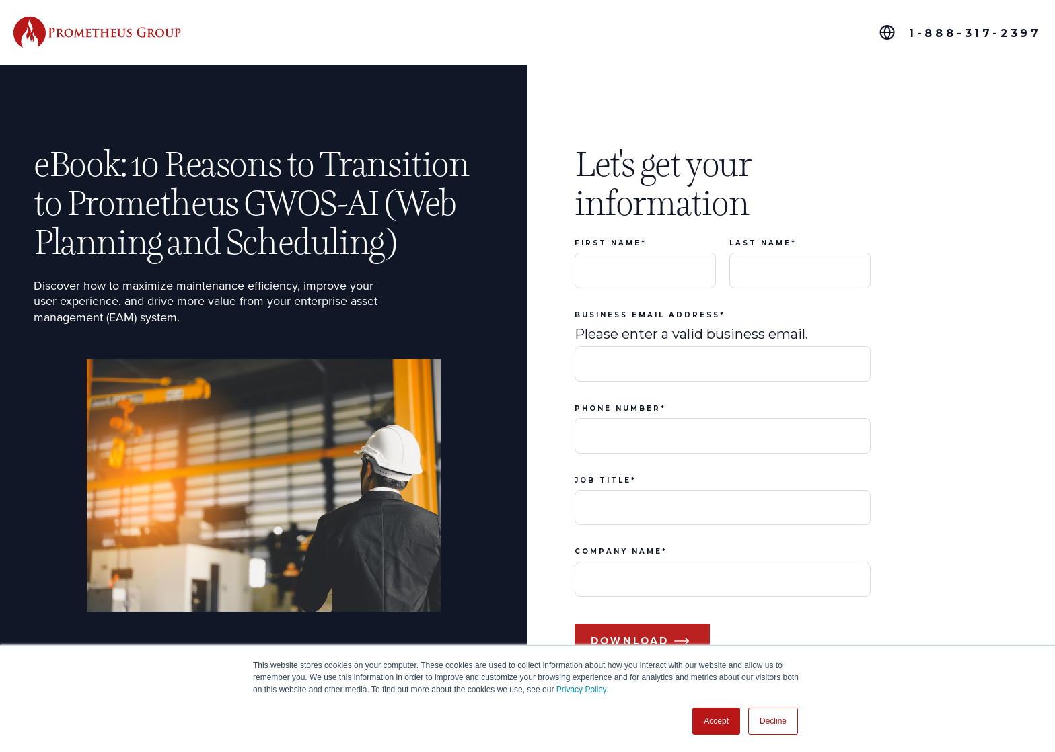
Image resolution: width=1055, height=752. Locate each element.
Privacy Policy (581, 689)
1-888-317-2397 (975, 33)
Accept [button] (716, 721)
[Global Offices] (887, 32)
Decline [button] (773, 721)
